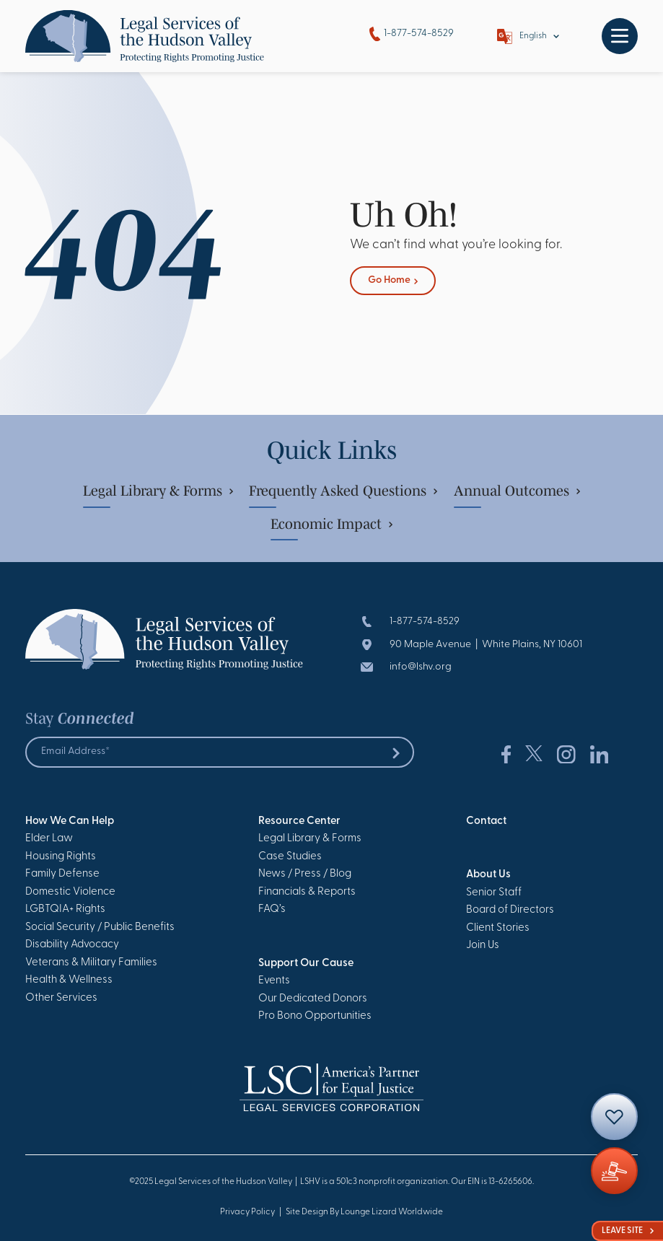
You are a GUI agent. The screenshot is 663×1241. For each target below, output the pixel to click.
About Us (488, 874)
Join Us (482, 945)
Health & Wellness (69, 980)
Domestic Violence (70, 892)
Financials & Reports (307, 892)
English (533, 36)
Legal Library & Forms (158, 491)
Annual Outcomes (517, 491)
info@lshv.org (421, 667)
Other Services (61, 998)
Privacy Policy (247, 1212)
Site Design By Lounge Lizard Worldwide (364, 1212)
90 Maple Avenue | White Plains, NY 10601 (486, 644)
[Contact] (614, 1116)
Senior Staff (494, 892)
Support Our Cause (306, 963)
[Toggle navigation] (620, 36)
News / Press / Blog (304, 874)
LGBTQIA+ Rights (65, 909)
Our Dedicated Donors (312, 999)
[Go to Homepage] (144, 36)
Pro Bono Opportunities (315, 1016)
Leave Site (628, 1231)
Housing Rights (60, 856)
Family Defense (62, 874)
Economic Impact (331, 524)
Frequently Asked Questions (343, 491)
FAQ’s (272, 909)
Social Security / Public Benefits (100, 927)
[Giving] (614, 1170)
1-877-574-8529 (411, 34)
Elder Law (49, 838)
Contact (486, 821)
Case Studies (290, 856)
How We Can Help (69, 821)
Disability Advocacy (72, 944)
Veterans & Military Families (91, 962)
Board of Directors (510, 910)
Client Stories (498, 928)
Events (274, 980)
